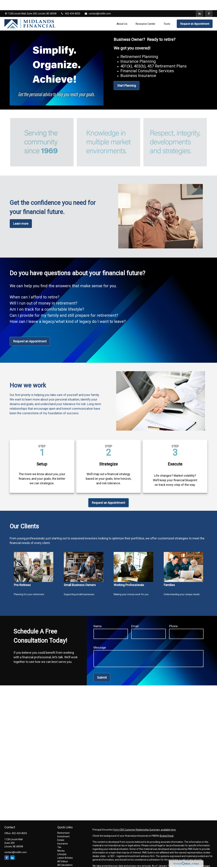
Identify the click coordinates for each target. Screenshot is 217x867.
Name (98, 616)
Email (135, 616)
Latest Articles (65, 847)
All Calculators (65, 854)
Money (61, 840)
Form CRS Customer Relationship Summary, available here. (144, 819)
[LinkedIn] (199, 3)
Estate (60, 830)
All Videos (62, 851)
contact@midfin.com (97, 3)
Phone (173, 616)
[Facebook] (209, 3)
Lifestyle (61, 844)
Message (100, 637)
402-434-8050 (70, 3)
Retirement (63, 822)
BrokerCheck (167, 825)
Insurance (62, 833)
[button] (122, 13)
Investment (63, 826)
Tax (59, 837)
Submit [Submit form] (102, 667)
